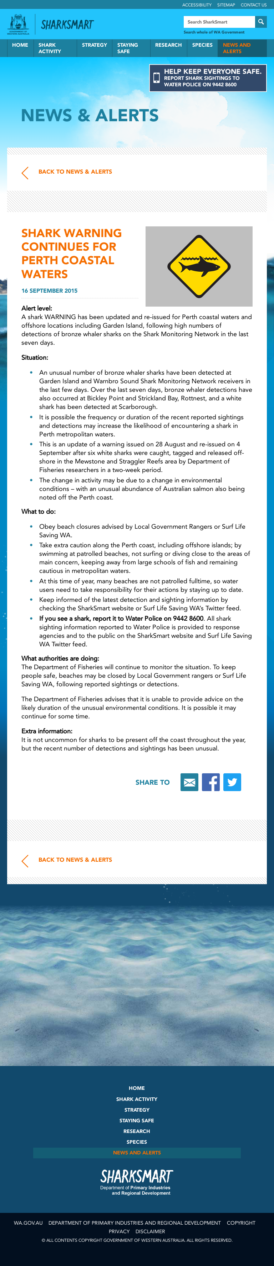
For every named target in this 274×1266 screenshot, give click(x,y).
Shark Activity (50, 48)
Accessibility (197, 4)
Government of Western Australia (18, 24)
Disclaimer (150, 1232)
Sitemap (226, 4)
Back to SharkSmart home (70, 25)
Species (202, 45)
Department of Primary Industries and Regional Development (135, 1223)
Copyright (241, 1223)
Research (168, 45)
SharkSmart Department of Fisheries (137, 1182)
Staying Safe (127, 48)
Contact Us (254, 4)
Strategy (94, 45)
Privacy (119, 1232)
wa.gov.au (28, 1223)
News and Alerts (237, 48)
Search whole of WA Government (214, 32)
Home (20, 45)
